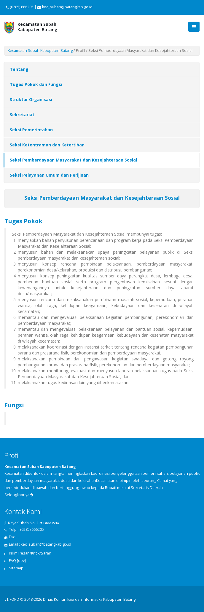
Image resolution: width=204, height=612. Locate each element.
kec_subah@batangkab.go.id (46, 544)
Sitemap (16, 568)
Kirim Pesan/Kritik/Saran (30, 553)
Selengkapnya (19, 494)
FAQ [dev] (17, 560)
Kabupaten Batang (37, 26)
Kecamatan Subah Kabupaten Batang (40, 50)
